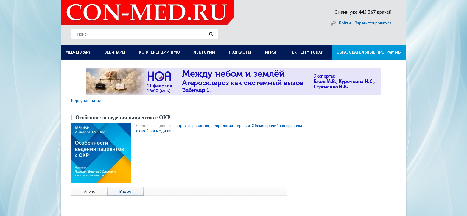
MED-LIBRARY (78, 52)
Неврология (222, 125)
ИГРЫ (270, 52)
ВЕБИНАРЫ (114, 52)
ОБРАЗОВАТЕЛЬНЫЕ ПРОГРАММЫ (369, 52)
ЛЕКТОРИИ (204, 52)
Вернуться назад (86, 100)
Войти (345, 23)
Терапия (242, 125)
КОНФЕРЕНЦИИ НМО (159, 52)
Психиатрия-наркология (187, 125)
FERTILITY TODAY (306, 52)
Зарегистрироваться (373, 23)
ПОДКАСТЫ (240, 52)
